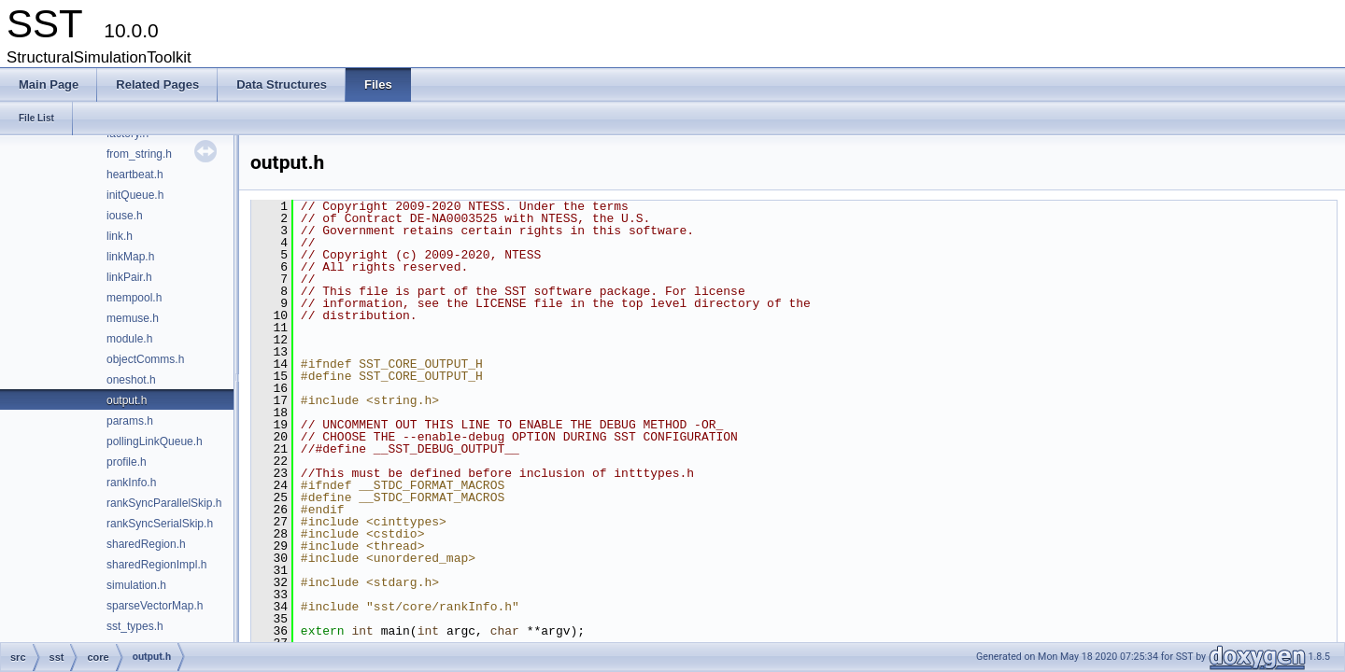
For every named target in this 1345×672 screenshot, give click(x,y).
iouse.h (124, 215)
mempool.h (134, 297)
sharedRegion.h (146, 544)
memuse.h (132, 318)
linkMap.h (130, 256)
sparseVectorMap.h (154, 605)
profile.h (126, 462)
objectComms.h (145, 359)
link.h (119, 236)
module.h (129, 338)
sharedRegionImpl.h (156, 564)
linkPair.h (129, 277)
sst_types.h (134, 626)
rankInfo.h (131, 482)
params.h (129, 420)
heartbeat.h (134, 174)
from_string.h (139, 154)
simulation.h (136, 585)
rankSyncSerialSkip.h (159, 523)
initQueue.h (134, 195)
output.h (126, 400)
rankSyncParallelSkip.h (163, 503)
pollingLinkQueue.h (154, 441)
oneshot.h (131, 379)
